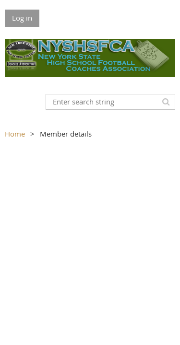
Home (15, 133)
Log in (22, 18)
